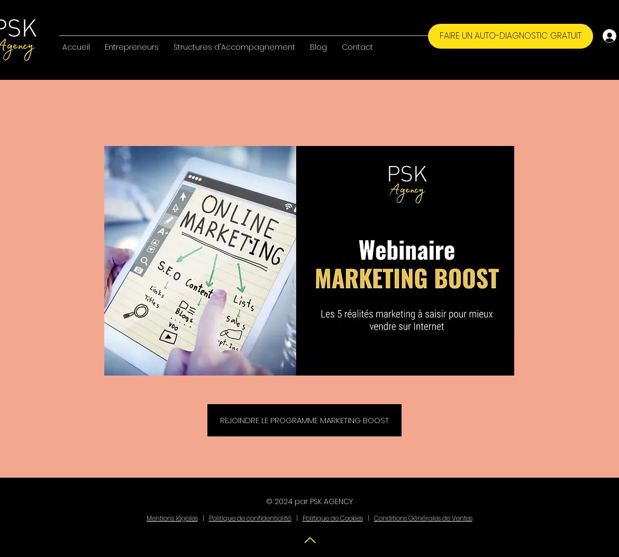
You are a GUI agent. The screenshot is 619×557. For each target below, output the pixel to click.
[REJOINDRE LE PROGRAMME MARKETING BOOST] (304, 420)
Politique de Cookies (333, 518)
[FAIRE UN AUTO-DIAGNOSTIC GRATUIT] (510, 36)
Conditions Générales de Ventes (423, 518)
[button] (131, 42)
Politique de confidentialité (250, 518)
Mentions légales (172, 518)
